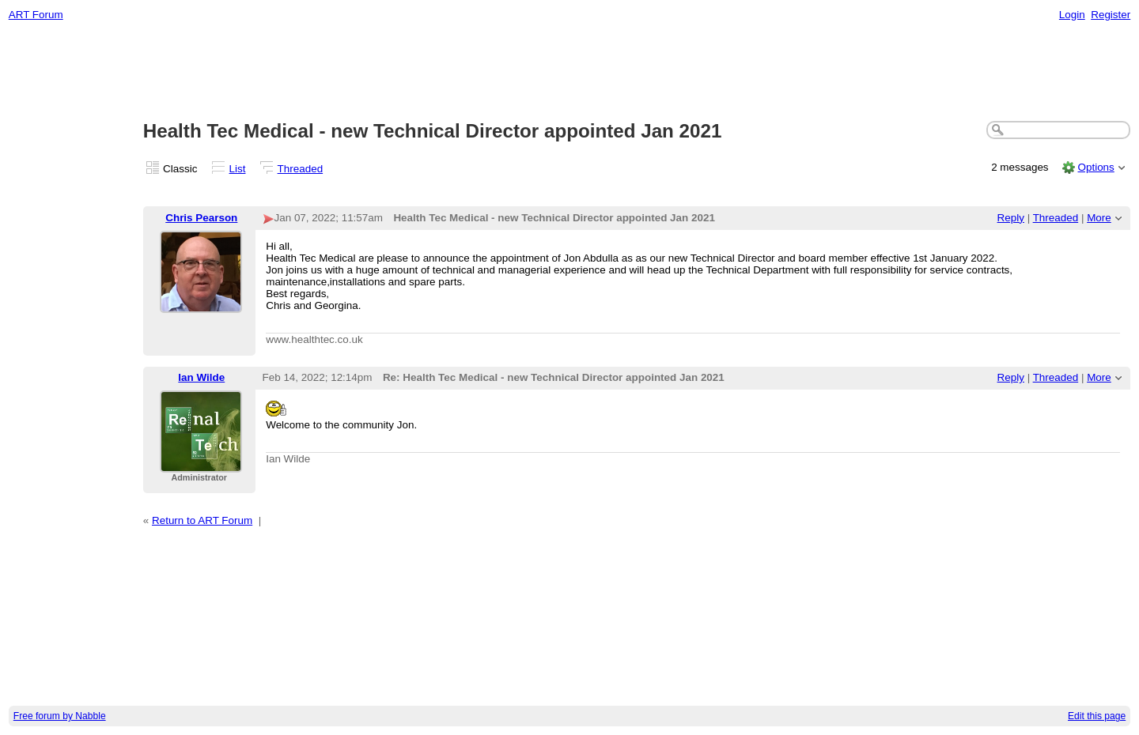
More (1099, 218)
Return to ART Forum (202, 520)
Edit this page (1097, 716)
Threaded (301, 169)
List (237, 169)
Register (1110, 15)
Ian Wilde (201, 377)
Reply (1010, 218)
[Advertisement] (569, 71)
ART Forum (36, 15)
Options (1095, 167)
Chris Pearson (201, 218)
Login (1072, 15)
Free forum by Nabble (59, 716)
